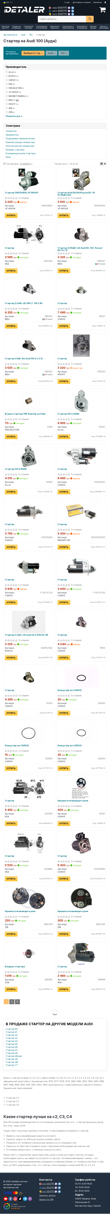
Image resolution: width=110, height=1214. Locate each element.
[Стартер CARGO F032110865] (81, 843)
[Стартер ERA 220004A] (28, 235)
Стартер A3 (11, 1038)
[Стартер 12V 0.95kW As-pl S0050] (29, 456)
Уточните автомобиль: (12, 52)
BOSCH (12, 76)
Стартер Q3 (12, 1059)
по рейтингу (26, 164)
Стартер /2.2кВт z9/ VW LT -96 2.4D (24, 303)
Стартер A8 (12, 1053)
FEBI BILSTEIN (15, 88)
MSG (12, 100)
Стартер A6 (12, 1047)
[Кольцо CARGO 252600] (81, 677)
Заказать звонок (47, 1196)
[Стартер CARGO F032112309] (28, 511)
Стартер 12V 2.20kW (68, 414)
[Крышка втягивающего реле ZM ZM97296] (81, 898)
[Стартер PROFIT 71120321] (81, 345)
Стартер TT (12, 1065)
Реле (8, 157)
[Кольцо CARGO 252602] (28, 732)
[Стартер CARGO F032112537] (81, 456)
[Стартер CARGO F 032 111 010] (81, 566)
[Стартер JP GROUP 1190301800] (28, 179)
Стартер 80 (12, 1029)
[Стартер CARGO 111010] (81, 622)
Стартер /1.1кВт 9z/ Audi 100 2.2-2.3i (24, 358)
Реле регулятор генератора (20, 146)
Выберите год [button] (33, 53)
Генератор (11, 131)
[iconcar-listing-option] (105, 163)
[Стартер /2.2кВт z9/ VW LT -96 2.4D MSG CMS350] (29, 290)
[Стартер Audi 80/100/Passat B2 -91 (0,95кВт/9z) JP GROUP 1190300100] (81, 179)
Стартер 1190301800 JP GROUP (21, 193)
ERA (10, 84)
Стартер (9, 248)
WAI (10, 108)
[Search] (90, 19)
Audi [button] (51, 53)
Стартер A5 (11, 1044)
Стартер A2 (11, 1035)
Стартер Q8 (12, 1062)
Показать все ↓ (14, 116)
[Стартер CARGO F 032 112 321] (28, 566)
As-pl (11, 72)
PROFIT (12, 104)
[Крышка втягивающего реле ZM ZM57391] (28, 898)
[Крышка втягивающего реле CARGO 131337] (81, 788)
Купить (11, 215)
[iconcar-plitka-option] (101, 163)
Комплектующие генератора (20, 142)
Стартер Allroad (14, 1056)
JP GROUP (13, 92)
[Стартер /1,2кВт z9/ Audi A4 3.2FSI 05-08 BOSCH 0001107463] (28, 622)
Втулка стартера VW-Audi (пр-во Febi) (25, 414)
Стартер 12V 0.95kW (16, 469)
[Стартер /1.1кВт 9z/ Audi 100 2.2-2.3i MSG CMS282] (29, 345)
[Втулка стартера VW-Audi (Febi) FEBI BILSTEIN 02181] (29, 401)
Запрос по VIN (46, 1200)
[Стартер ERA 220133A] (28, 788)
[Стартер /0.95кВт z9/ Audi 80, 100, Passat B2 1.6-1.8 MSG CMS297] (81, 235)
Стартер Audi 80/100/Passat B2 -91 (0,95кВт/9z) (76, 194)
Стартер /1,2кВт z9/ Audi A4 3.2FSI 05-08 (26, 635)
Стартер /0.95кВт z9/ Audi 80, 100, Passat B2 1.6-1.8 (80, 249)
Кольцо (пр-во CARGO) (70, 690)
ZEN (10, 112)
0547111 (58, 7)
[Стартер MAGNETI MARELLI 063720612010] (81, 511)
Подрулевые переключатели (20, 138)
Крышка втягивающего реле (73, 801)
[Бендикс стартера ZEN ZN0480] (29, 954)
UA (6, 2)
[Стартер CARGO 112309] (29, 677)
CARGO (12, 80)
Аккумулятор (12, 135)
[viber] (10, 1199)
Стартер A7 (12, 1050)
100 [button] (64, 53)
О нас (67, 2)
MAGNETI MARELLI (17, 96)
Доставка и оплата (82, 2)
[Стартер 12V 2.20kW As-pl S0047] (81, 401)
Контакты (97, 2)
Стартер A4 (12, 1041)
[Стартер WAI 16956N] (81, 954)
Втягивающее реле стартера (20, 153)
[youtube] (5, 1199)
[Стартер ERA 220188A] (28, 843)
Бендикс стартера (15, 149)
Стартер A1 (11, 1032)
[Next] (17, 1001)
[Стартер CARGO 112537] (81, 290)
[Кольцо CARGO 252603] (81, 732)
